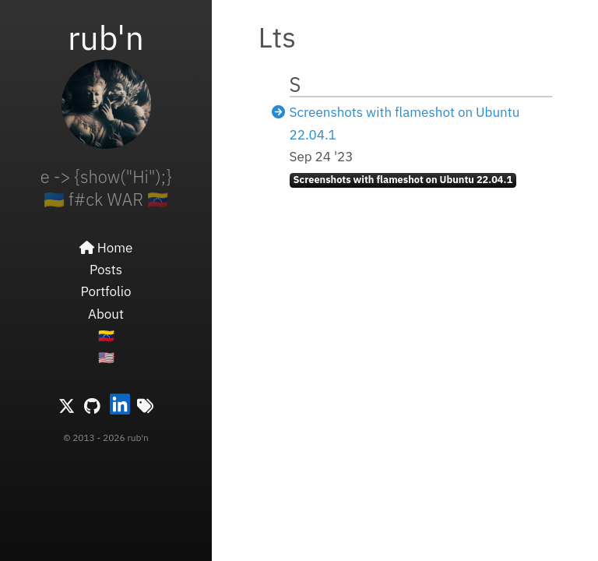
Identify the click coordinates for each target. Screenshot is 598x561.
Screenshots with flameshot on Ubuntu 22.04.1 (403, 179)
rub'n (106, 37)
